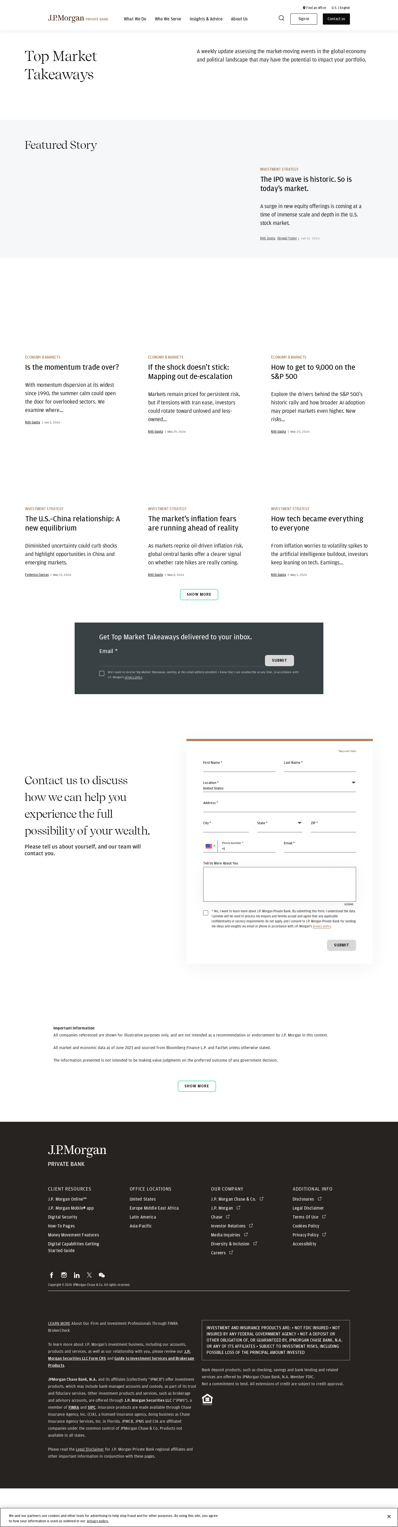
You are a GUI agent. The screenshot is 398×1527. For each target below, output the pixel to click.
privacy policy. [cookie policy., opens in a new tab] (98, 1521)
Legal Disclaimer (90, 1487)
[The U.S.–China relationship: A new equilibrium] (74, 509)
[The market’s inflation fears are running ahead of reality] (197, 509)
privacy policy (133, 715)
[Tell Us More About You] (279, 923)
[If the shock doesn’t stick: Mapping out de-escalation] (197, 357)
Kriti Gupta (268, 259)
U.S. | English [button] (341, 8)
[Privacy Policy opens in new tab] (310, 1273)
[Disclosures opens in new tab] (308, 1238)
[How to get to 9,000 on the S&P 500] (320, 357)
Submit (341, 984)
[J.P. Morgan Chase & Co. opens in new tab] (238, 1238)
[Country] (279, 824)
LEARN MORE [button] (59, 1362)
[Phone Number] (239, 885)
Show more (196, 1125)
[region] (199, 1517)
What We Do (135, 19)
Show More (199, 633)
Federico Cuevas (37, 613)
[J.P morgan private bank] (78, 18)
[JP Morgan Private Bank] (77, 1194)
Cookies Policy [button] (306, 1264)
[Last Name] (320, 804)
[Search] (281, 19)
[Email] (182, 696)
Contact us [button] (336, 19)
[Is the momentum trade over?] (74, 357)
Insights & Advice (206, 19)
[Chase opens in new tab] (221, 1255)
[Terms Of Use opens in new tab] (310, 1255)
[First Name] (239, 804)
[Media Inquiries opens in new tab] (230, 1273)
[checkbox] (101, 712)
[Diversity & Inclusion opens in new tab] (235, 1282)
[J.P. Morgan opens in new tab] (226, 1247)
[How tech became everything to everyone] (320, 509)
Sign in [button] (303, 19)
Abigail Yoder (287, 259)
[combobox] (279, 844)
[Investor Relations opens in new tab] (233, 1264)
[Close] (389, 1516)
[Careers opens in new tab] (223, 1291)
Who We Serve (168, 19)
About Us (239, 19)
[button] (314, 8)
